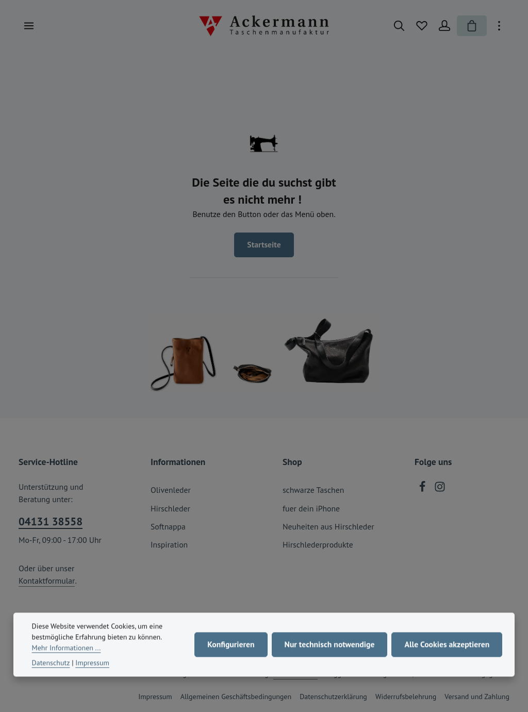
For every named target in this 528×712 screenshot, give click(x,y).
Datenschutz (51, 669)
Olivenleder (171, 490)
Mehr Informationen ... (66, 654)
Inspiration (169, 544)
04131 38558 (50, 521)
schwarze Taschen (313, 490)
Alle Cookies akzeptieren (446, 651)
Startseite (263, 244)
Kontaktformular (47, 580)
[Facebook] (423, 489)
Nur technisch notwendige (330, 651)
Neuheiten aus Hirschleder (328, 526)
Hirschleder (170, 508)
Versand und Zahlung (476, 696)
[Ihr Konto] (444, 25)
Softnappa (168, 526)
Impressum (155, 696)
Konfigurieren (230, 651)
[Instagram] (440, 489)
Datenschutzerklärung (333, 696)
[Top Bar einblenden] (499, 25)
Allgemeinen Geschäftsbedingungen (235, 696)
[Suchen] (399, 25)
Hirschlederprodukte (318, 544)
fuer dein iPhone (311, 508)
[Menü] (29, 25)
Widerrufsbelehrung (405, 696)
